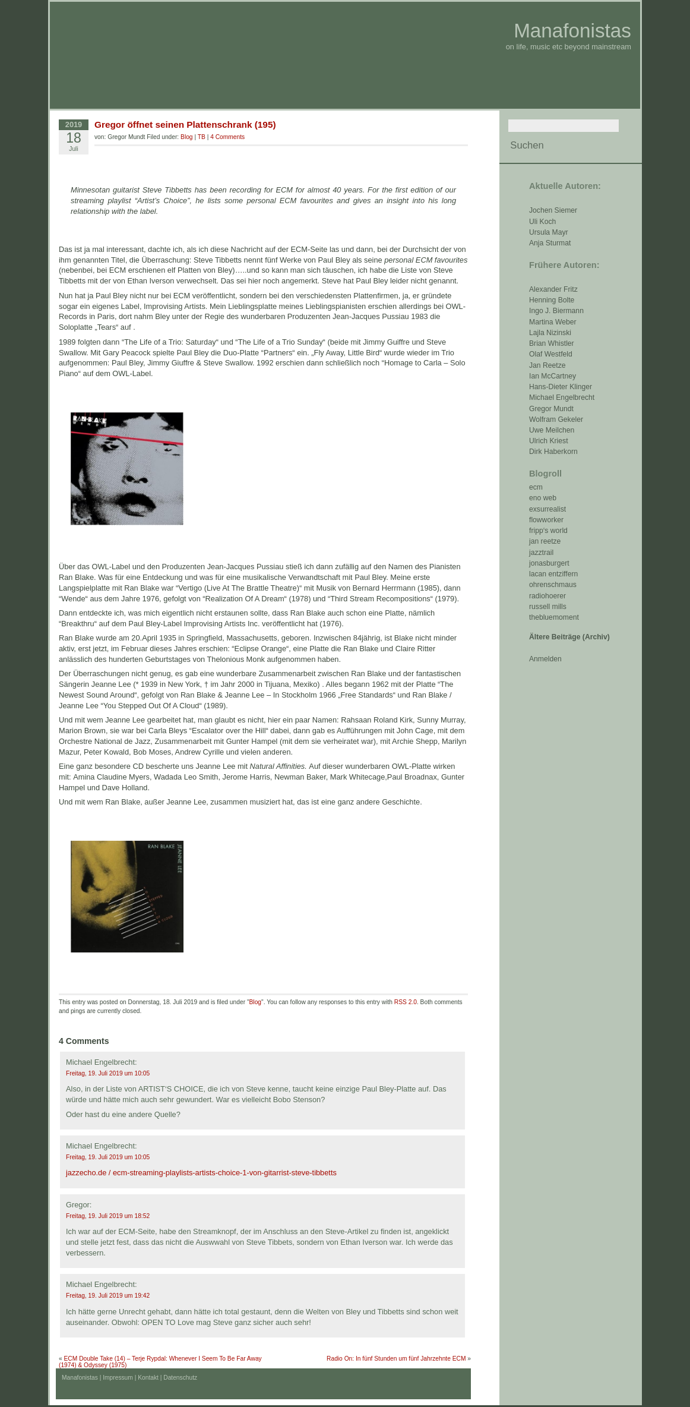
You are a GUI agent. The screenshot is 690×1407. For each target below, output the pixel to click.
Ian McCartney (552, 376)
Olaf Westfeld (550, 354)
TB (201, 137)
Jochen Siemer (553, 210)
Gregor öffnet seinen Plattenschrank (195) (185, 124)
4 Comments (227, 137)
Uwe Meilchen (551, 430)
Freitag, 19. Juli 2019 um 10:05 (108, 1073)
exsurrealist (547, 509)
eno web (542, 498)
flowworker (546, 520)
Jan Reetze (547, 365)
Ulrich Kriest (548, 441)
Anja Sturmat (550, 243)
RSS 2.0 (405, 1002)
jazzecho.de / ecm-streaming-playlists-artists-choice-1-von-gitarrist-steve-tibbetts (201, 1172)
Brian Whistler (551, 343)
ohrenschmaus (553, 585)
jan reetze (545, 541)
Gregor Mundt (551, 409)
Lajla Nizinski (550, 333)
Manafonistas (572, 31)
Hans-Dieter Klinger (560, 387)
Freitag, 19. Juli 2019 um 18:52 (108, 1216)
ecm (536, 487)
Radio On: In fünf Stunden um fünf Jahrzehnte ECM (396, 1358)
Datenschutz (180, 1377)
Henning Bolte (551, 300)
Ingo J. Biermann (556, 311)
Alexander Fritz (553, 289)
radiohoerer (547, 596)
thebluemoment (554, 617)
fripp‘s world (548, 530)
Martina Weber (553, 322)
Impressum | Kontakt (131, 1377)
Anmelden (545, 659)
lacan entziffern (553, 574)
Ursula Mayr (548, 232)
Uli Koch (542, 221)
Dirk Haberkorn (553, 451)
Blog (186, 137)
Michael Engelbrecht (561, 397)
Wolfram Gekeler (556, 419)
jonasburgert (549, 563)
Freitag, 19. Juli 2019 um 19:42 (108, 1295)
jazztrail (541, 552)
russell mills (547, 606)
